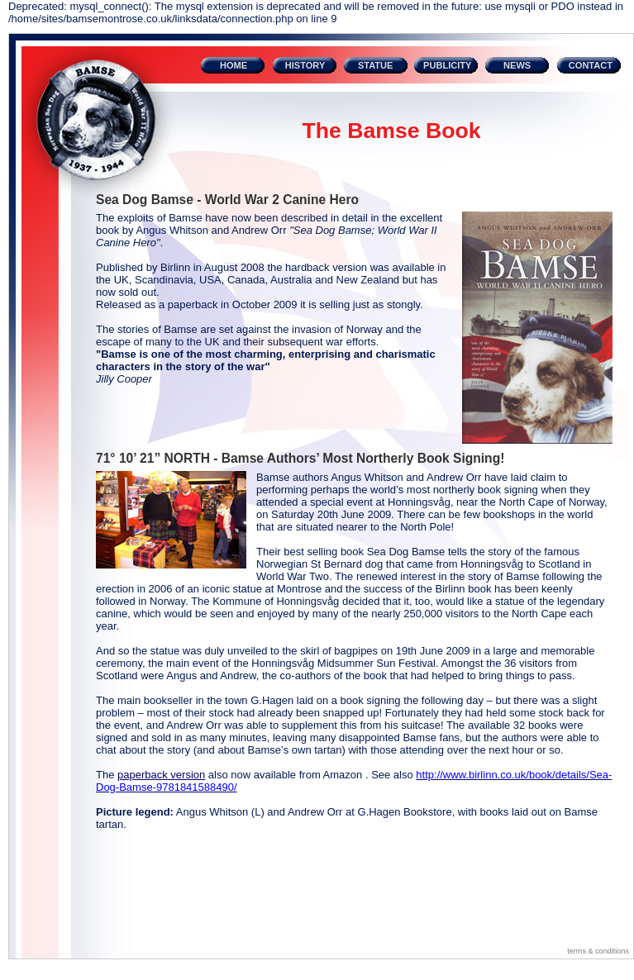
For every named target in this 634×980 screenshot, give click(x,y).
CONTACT (591, 65)
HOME (233, 65)
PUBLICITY (447, 65)
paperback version (161, 774)
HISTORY (305, 65)
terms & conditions (598, 951)
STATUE (375, 65)
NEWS (517, 65)
